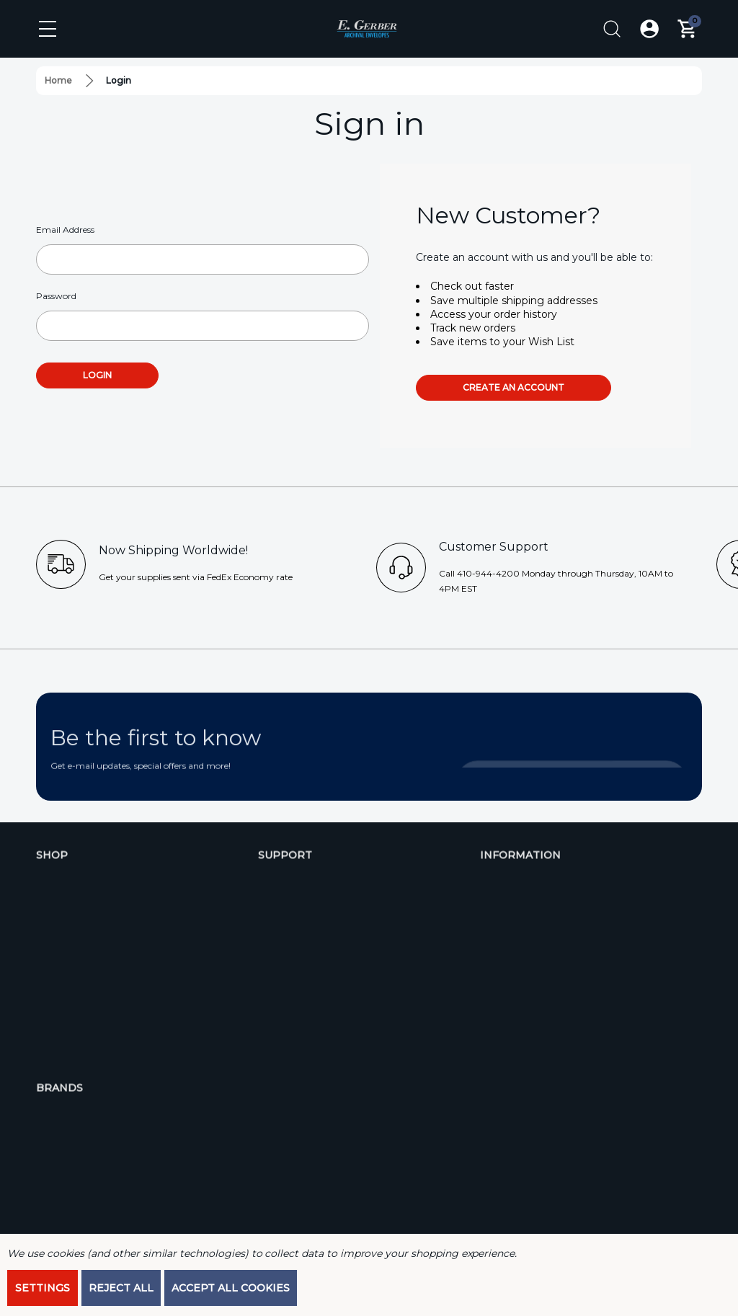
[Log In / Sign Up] (649, 28)
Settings (42, 1287)
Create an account (513, 387)
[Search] (611, 28)
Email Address (65, 229)
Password (56, 295)
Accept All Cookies (231, 1287)
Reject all (121, 1287)
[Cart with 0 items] (686, 28)
